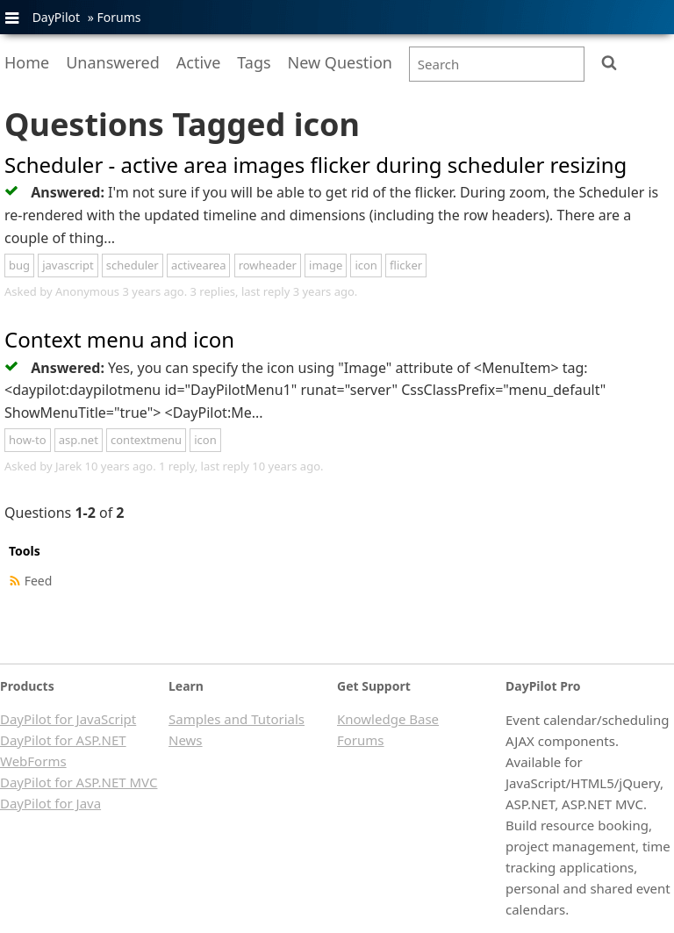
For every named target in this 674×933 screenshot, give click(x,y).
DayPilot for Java (50, 803)
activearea (198, 265)
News (185, 740)
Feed (39, 580)
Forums (118, 17)
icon (366, 265)
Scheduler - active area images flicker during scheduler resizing (315, 164)
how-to (28, 440)
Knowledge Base (388, 719)
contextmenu (146, 440)
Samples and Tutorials (236, 719)
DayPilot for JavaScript (68, 719)
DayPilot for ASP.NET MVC (78, 782)
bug (19, 265)
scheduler (132, 265)
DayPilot (56, 17)
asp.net (78, 440)
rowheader (268, 265)
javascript (67, 265)
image (325, 265)
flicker (406, 265)
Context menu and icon (119, 339)
